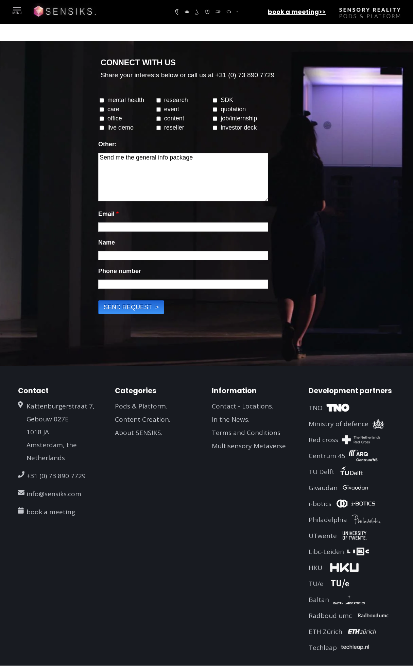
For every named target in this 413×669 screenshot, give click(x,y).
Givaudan (323, 487)
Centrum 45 (327, 455)
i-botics (320, 503)
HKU (315, 567)
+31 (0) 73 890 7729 (56, 475)
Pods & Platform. (141, 406)
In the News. (230, 419)
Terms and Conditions (246, 432)
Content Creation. (142, 419)
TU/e (316, 583)
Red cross (323, 439)
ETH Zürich (325, 631)
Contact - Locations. (242, 406)
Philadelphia (328, 519)
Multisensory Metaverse (249, 445)
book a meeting (51, 511)
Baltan (319, 599)
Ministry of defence (338, 423)
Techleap (323, 647)
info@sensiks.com (54, 493)
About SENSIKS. (138, 432)
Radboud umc (330, 615)
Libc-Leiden (326, 551)
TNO (316, 407)
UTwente (323, 535)
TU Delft (321, 471)
